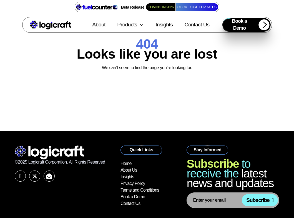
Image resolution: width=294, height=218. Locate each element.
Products (130, 24)
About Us (128, 170)
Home (125, 163)
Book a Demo (132, 196)
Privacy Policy (132, 183)
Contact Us (197, 24)
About (98, 24)
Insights (164, 24)
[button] (246, 25)
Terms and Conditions (139, 190)
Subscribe (258, 200)
